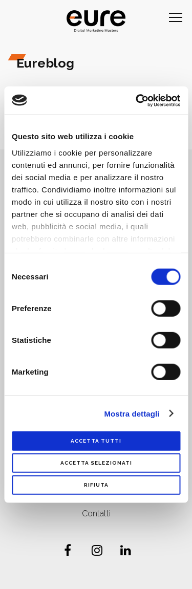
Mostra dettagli (131, 413)
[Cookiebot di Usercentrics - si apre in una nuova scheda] (136, 100)
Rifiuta (96, 485)
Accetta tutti (96, 441)
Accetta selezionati (96, 463)
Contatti (96, 513)
